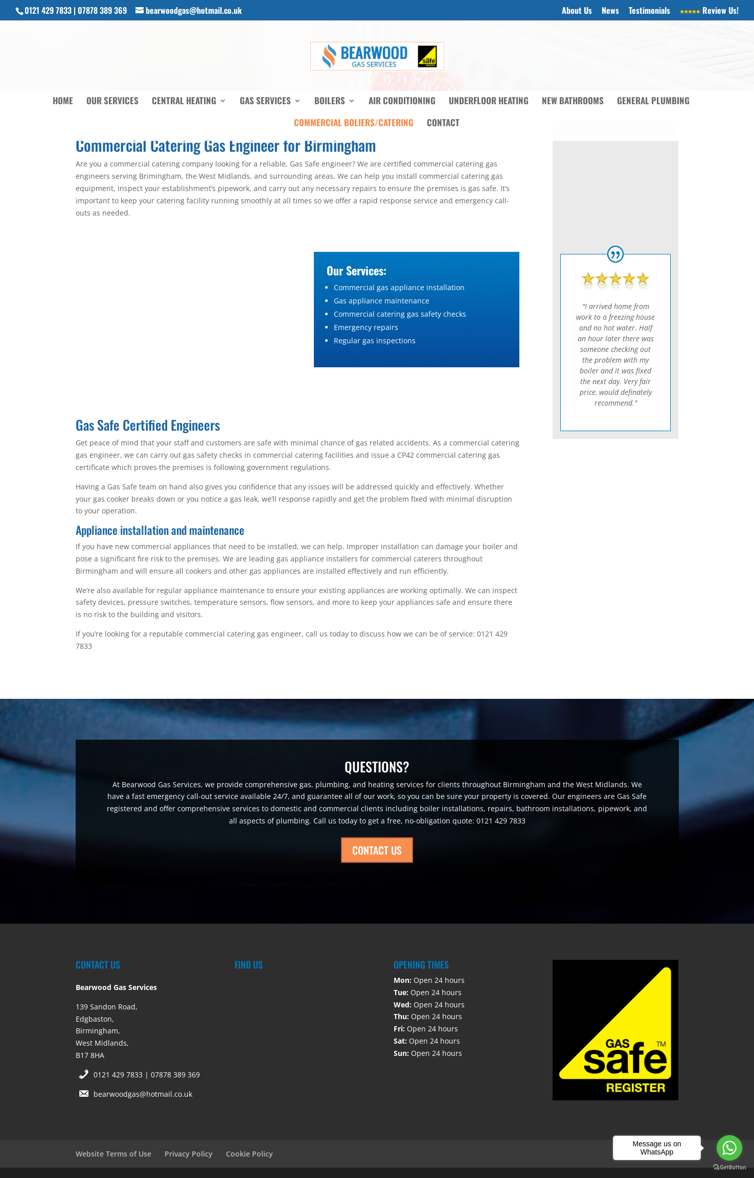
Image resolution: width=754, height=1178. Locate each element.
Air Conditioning (402, 102)
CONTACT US (377, 850)
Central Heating (184, 102)
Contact (443, 124)
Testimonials (649, 11)
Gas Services (265, 102)
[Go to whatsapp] (729, 1148)
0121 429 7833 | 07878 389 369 (147, 1074)
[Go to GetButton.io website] (729, 1167)
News (610, 11)
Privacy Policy (189, 1154)
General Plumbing (653, 102)
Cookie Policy (249, 1154)
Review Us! (709, 11)
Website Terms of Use (113, 1154)
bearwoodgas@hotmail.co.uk (143, 1094)
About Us (577, 11)
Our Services (112, 102)
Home (63, 102)
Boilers (329, 102)
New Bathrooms (573, 102)
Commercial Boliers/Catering (354, 124)
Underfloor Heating (489, 102)
